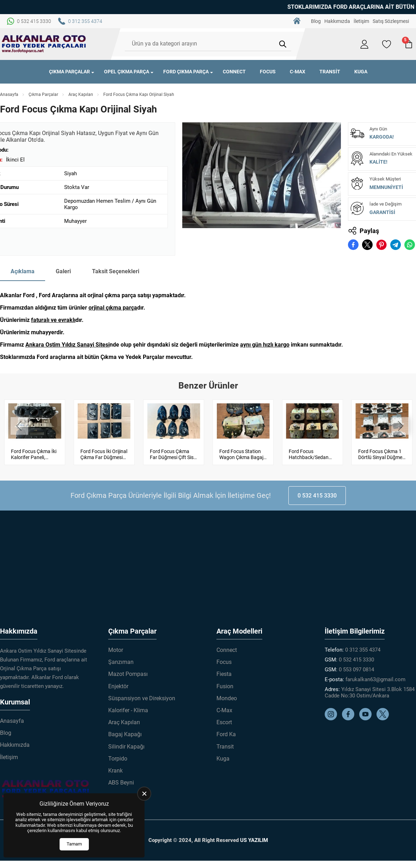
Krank (115, 770)
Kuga (360, 71)
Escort (224, 722)
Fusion (224, 686)
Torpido (117, 758)
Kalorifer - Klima (128, 710)
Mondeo (226, 698)
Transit (329, 71)
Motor (115, 650)
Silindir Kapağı (126, 746)
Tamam (74, 844)
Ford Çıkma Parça (186, 71)
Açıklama (23, 271)
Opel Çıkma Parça (126, 71)
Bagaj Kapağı (125, 734)
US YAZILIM (254, 840)
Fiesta (224, 674)
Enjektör (118, 686)
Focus (268, 71)
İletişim (361, 21)
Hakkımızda (337, 21)
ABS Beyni (121, 782)
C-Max (297, 71)
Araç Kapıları (80, 94)
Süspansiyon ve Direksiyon (141, 698)
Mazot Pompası (128, 674)
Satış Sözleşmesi (391, 21)
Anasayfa (9, 94)
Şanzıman (121, 662)
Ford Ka (226, 734)
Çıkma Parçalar (69, 71)
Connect (234, 71)
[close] (144, 794)
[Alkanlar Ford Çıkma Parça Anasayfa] (44, 44)
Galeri (63, 271)
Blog (316, 21)
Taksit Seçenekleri (115, 271)
